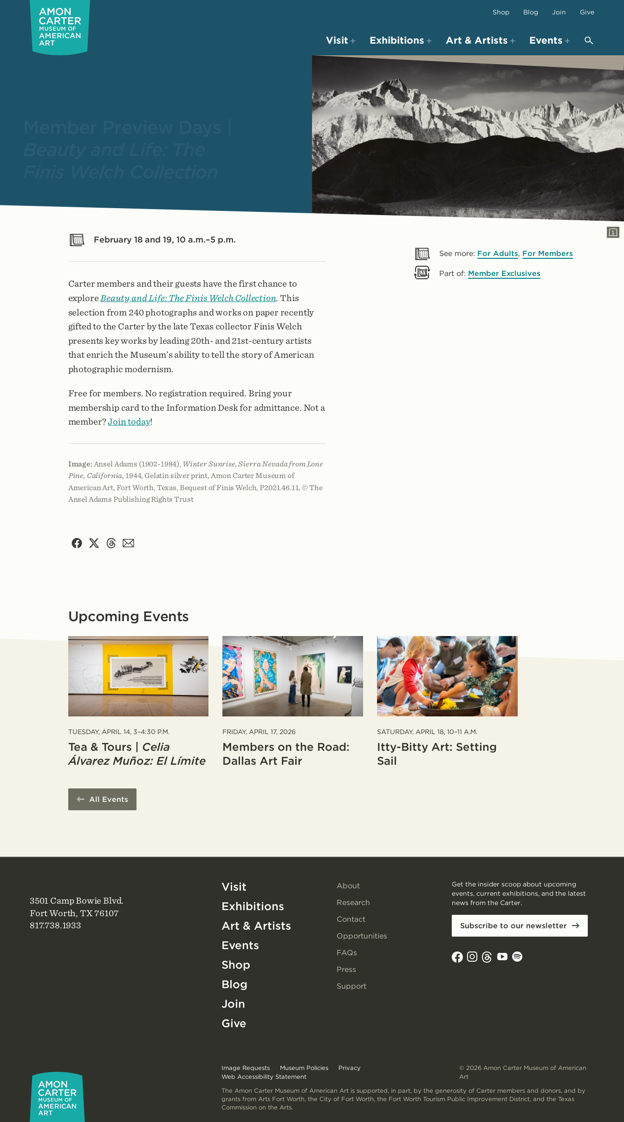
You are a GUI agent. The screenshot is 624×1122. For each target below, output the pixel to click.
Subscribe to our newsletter (513, 925)
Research (353, 902)
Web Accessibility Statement (263, 1076)
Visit (234, 886)
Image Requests (245, 1067)
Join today (129, 421)
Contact (351, 919)
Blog (530, 12)
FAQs (347, 952)
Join (559, 12)
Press (346, 969)
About (348, 885)
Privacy (349, 1067)
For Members (547, 253)
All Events (108, 799)
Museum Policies (304, 1067)
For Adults (497, 253)
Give (587, 12)
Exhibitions (252, 906)
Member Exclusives (504, 273)
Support (351, 986)
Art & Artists (256, 925)
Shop (501, 12)
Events (240, 945)
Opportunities (362, 936)
